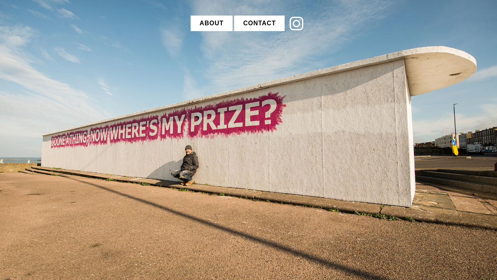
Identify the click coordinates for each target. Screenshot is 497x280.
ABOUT (212, 23)
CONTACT (259, 23)
